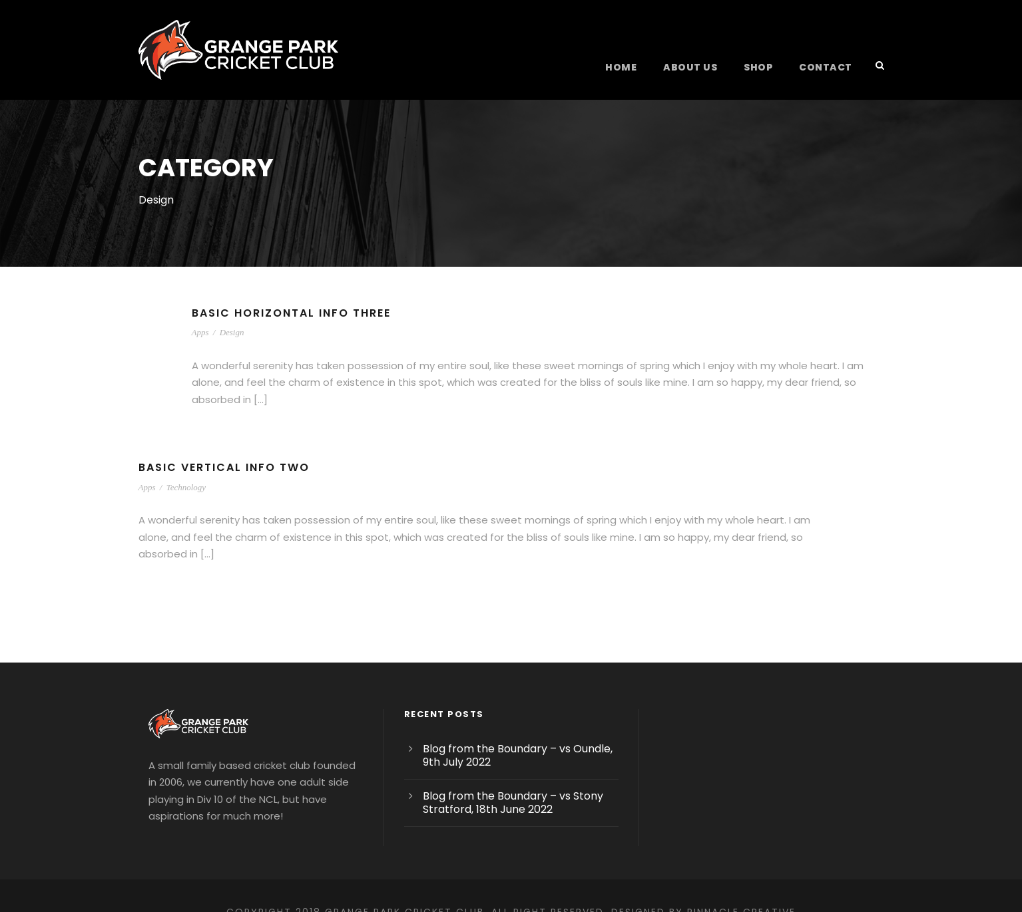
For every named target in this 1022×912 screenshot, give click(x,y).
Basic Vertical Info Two (226, 450)
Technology (186, 470)
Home (631, 67)
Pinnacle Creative (758, 878)
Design (232, 332)
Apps (200, 332)
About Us (698, 67)
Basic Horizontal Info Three (296, 313)
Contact (828, 67)
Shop (764, 67)
